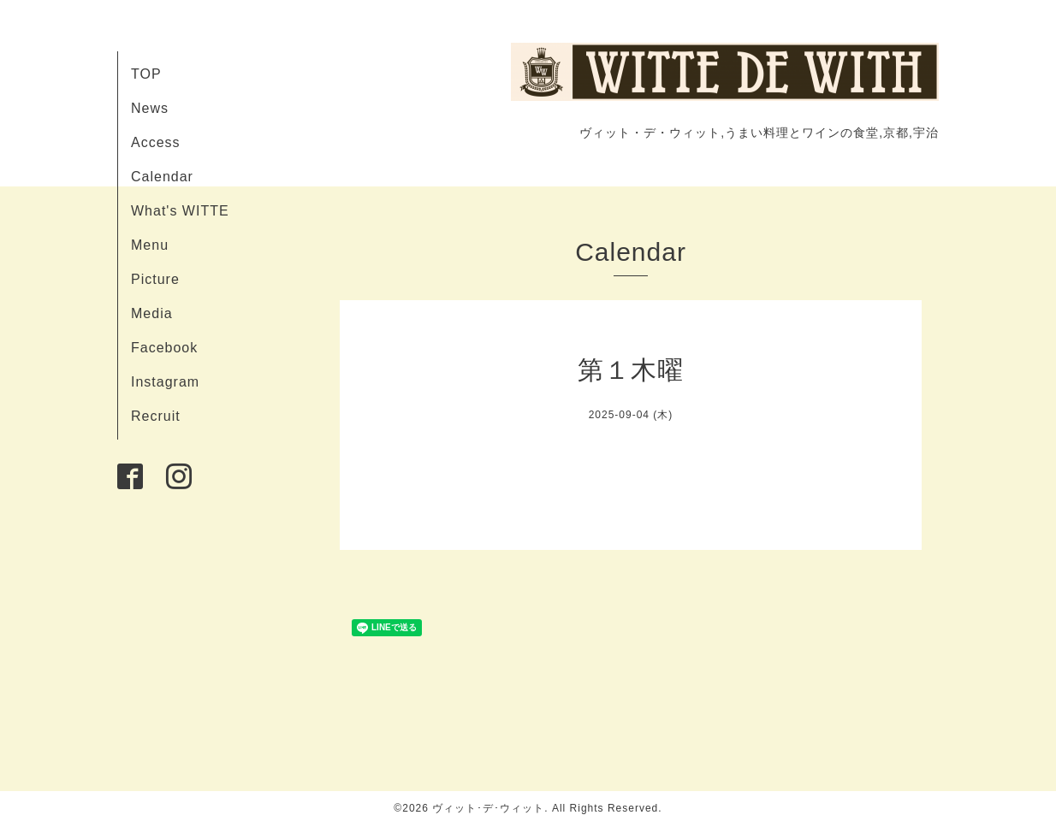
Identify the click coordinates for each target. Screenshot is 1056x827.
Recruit (156, 416)
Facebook (164, 347)
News (150, 108)
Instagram (165, 382)
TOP (146, 74)
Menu (150, 245)
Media (152, 313)
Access (156, 142)
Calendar (162, 176)
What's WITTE (180, 211)
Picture (155, 279)
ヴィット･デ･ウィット (488, 808)
